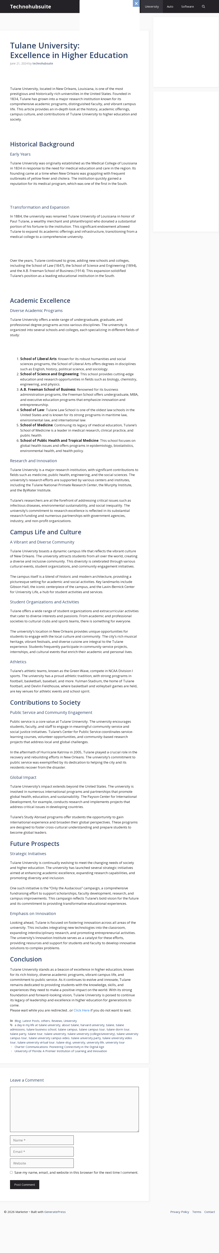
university (79, 1042)
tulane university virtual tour (36, 1042)
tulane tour (35, 1034)
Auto (170, 6)
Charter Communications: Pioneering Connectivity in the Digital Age (59, 1047)
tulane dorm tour (118, 1029)
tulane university (55, 1034)
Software (187, 6)
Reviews (56, 1021)
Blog (18, 1021)
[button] (203, 6)
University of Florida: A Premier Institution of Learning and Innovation (61, 1051)
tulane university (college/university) (91, 1034)
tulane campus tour (92, 1029)
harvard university (92, 1025)
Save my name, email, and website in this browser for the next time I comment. (76, 1172)
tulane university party (86, 1038)
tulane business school (41, 1029)
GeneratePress (55, 1212)
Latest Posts (30, 1021)
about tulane (70, 1025)
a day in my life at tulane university (37, 1025)
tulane (110, 1025)
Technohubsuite (30, 6)
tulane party (18, 1034)
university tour (115, 1042)
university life (95, 1042)
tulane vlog (63, 1042)
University (152, 6)
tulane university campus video (49, 1038)
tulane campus (67, 1029)
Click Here (82, 1010)
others (45, 1021)
